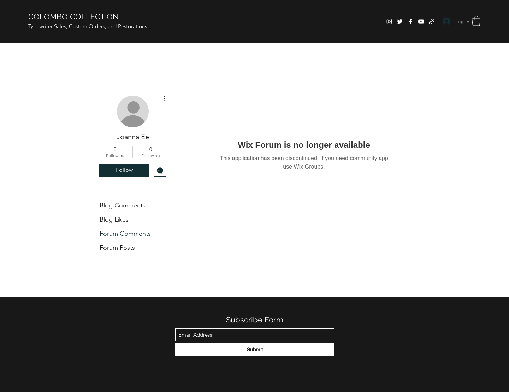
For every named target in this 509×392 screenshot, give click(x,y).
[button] (476, 21)
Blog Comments (123, 205)
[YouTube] (421, 21)
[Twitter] (399, 21)
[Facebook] (410, 21)
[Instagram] (389, 21)
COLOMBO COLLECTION (73, 16)
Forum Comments (125, 233)
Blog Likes (114, 219)
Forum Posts (117, 248)
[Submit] (254, 349)
